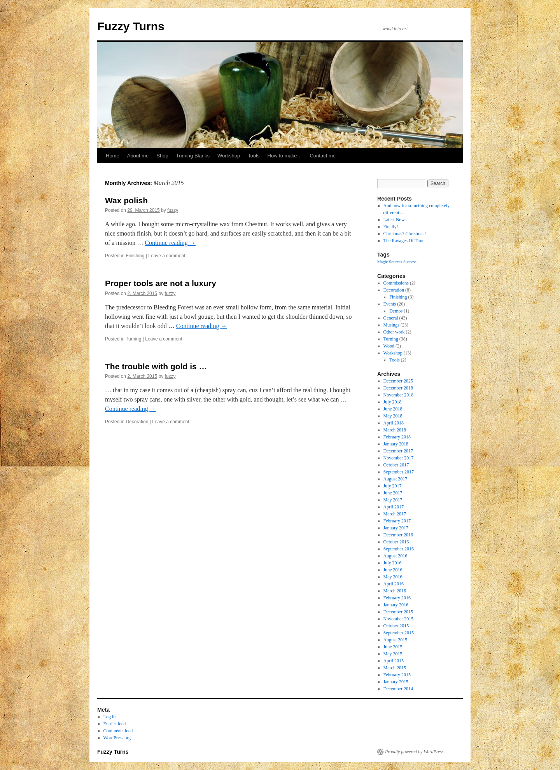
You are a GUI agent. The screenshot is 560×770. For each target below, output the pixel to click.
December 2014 (398, 688)
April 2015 (393, 660)
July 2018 (392, 402)
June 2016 (392, 570)
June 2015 (392, 647)
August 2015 (395, 640)
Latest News (395, 219)
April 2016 (393, 584)
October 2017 (396, 465)
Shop (162, 156)
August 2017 (395, 479)
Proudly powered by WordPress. (415, 751)
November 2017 (398, 458)
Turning (133, 339)
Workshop (228, 156)
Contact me (322, 156)
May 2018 (392, 416)
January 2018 (395, 444)
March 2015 (394, 667)
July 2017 (392, 486)
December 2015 (398, 612)
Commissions (396, 283)
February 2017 (397, 521)
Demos (395, 311)
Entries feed (114, 723)
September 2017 (398, 472)
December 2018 (398, 388)
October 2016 (396, 542)
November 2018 (398, 395)
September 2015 (398, 633)
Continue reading (170, 242)
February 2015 (397, 674)
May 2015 (392, 654)
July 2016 (392, 563)
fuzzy (172, 210)
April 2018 (393, 423)
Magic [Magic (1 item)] (382, 262)
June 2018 (392, 409)
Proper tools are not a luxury (160, 283)
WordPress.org (117, 737)
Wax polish (126, 200)
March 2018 (394, 430)
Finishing (135, 255)
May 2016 (392, 577)
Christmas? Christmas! (404, 233)
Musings (391, 325)
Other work (394, 332)
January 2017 (395, 528)
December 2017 (398, 451)
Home (112, 156)
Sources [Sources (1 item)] (395, 262)
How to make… (285, 156)
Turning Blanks (193, 156)
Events (389, 304)
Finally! (390, 226)
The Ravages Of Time (404, 240)
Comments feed (118, 730)
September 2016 (398, 549)
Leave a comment (166, 255)
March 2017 (394, 514)
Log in (109, 716)
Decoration (137, 421)
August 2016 (395, 556)
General (390, 318)
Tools (253, 156)
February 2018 (397, 437)
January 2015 (395, 681)
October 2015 (396, 626)
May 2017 (392, 500)
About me (138, 156)
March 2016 (394, 591)
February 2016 (397, 598)
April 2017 (393, 507)
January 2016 (395, 605)
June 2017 (392, 493)
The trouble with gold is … (156, 366)
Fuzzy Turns (130, 26)
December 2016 (398, 535)
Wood (388, 346)
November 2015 (398, 619)
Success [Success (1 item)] (409, 262)
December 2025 (398, 381)
